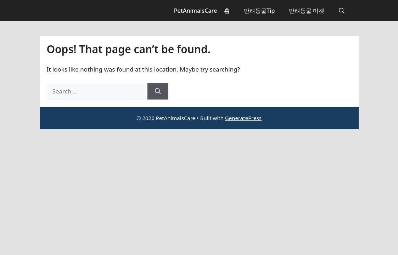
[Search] (157, 91)
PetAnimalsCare (195, 11)
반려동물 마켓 (306, 11)
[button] (342, 10)
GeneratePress (243, 117)
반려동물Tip (259, 11)
